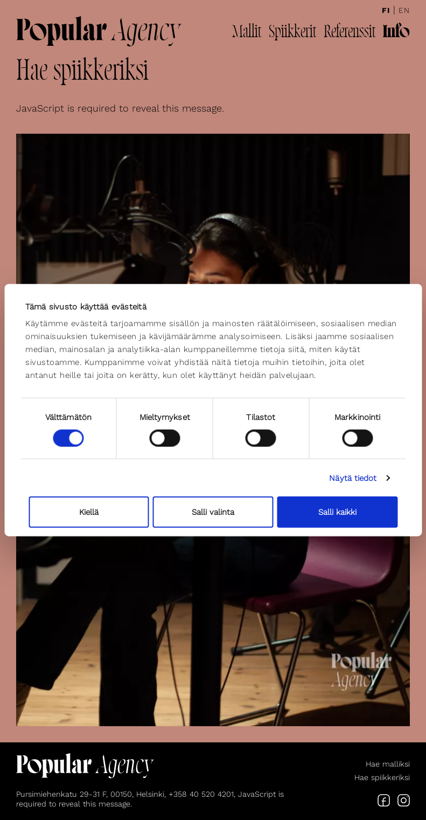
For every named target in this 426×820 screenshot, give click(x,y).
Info (396, 32)
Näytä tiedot (352, 478)
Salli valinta (213, 512)
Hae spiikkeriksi (382, 777)
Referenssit (349, 32)
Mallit (246, 32)
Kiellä (89, 512)
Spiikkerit (292, 32)
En (404, 10)
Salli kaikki (337, 512)
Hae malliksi (388, 764)
